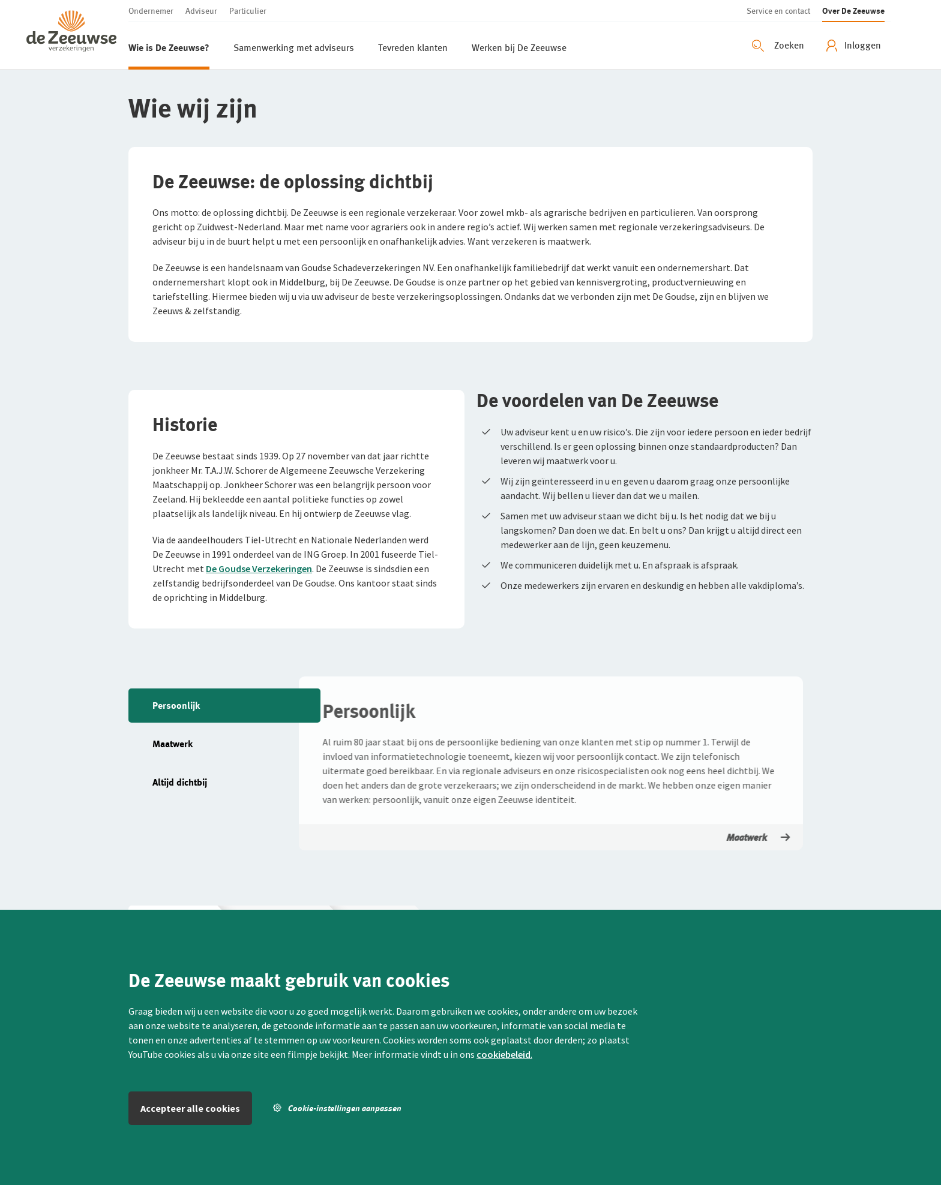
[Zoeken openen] (779, 45)
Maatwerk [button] (756, 837)
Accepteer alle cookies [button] (190, 1108)
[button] (77, 34)
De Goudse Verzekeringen (259, 569)
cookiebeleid (504, 1054)
